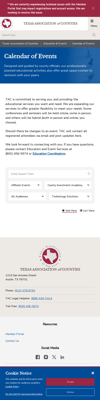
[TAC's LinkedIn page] (62, 357)
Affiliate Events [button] (20, 185)
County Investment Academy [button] (65, 185)
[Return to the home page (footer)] (50, 256)
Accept (70, 382)
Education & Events (55, 43)
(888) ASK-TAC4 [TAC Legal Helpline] (41, 298)
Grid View (69, 211)
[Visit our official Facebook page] (38, 357)
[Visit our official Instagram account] (46, 357)
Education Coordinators (49, 154)
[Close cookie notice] (93, 373)
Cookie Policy (12, 386)
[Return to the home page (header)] (6, 23)
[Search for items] (47, 174)
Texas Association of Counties (20, 43)
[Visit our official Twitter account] (54, 357)
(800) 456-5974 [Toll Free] (28, 306)
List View (87, 211)
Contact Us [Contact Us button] (12, 341)
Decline (70, 392)
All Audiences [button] (19, 196)
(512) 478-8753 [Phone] (25, 290)
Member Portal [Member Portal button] (14, 334)
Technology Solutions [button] (65, 196)
